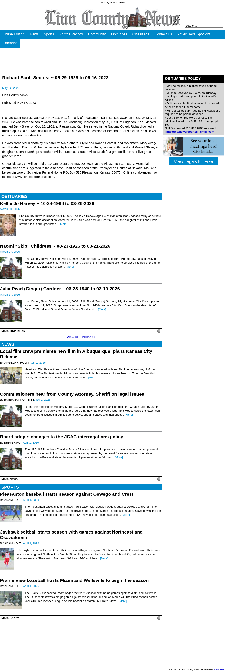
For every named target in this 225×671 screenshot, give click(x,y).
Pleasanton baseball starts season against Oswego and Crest (66, 494)
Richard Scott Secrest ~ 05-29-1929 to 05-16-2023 (55, 77)
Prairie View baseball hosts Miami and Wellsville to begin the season (74, 580)
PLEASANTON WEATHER (81, 639)
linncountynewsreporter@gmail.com (189, 131)
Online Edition (14, 34)
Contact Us (163, 34)
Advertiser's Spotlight (193, 34)
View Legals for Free (193, 161)
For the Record (71, 34)
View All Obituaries (81, 337)
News (34, 34)
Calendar (10, 43)
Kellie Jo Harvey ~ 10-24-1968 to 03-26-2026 (47, 203)
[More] (63, 224)
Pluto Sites (218, 669)
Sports (49, 34)
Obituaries (119, 34)
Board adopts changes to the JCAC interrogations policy (61, 436)
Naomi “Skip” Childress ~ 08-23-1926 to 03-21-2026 (55, 246)
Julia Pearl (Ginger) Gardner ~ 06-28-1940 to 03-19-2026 (60, 288)
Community (97, 34)
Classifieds (140, 34)
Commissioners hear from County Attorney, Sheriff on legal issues (72, 394)
